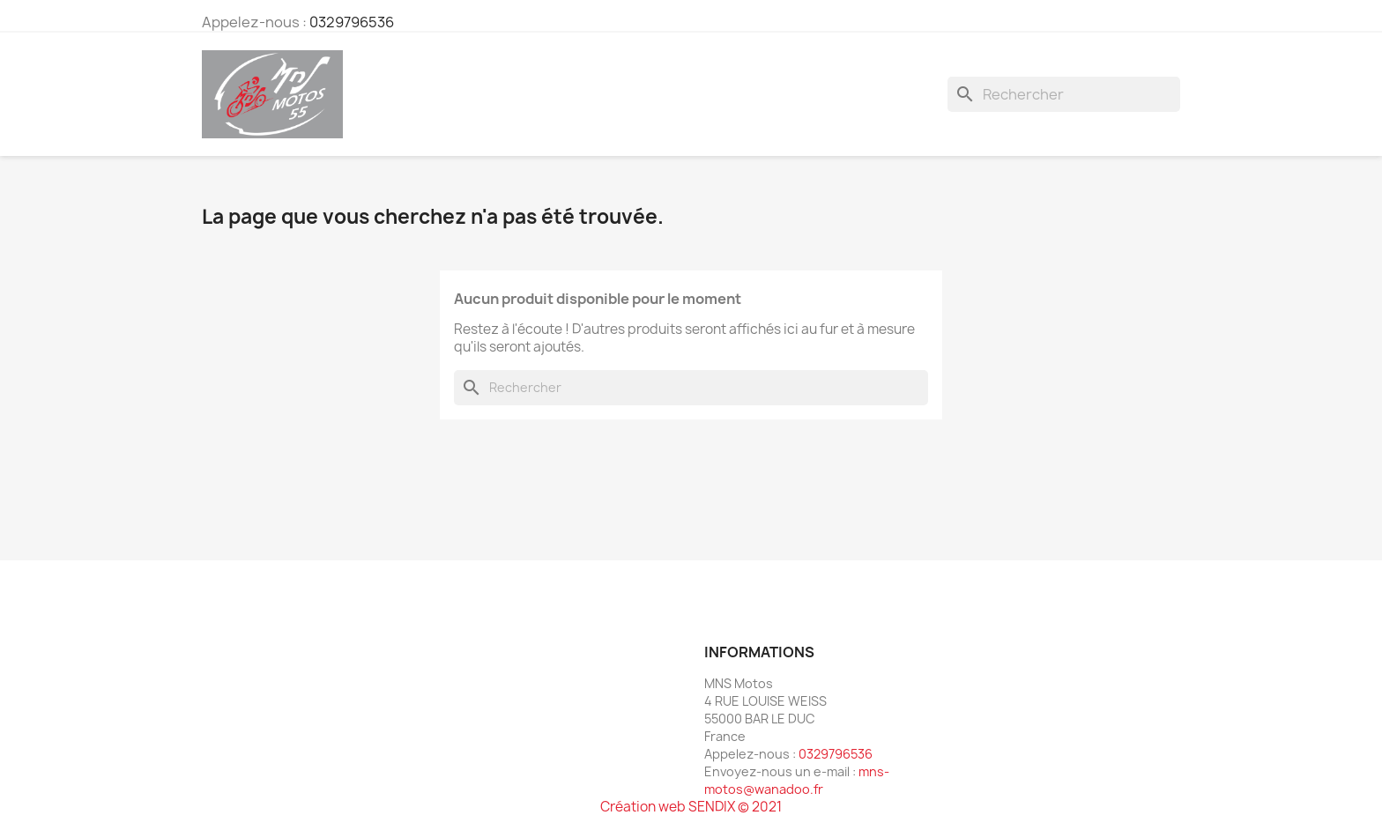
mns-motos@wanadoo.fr (796, 780)
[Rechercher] (1063, 94)
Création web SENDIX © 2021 (691, 806)
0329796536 (351, 22)
